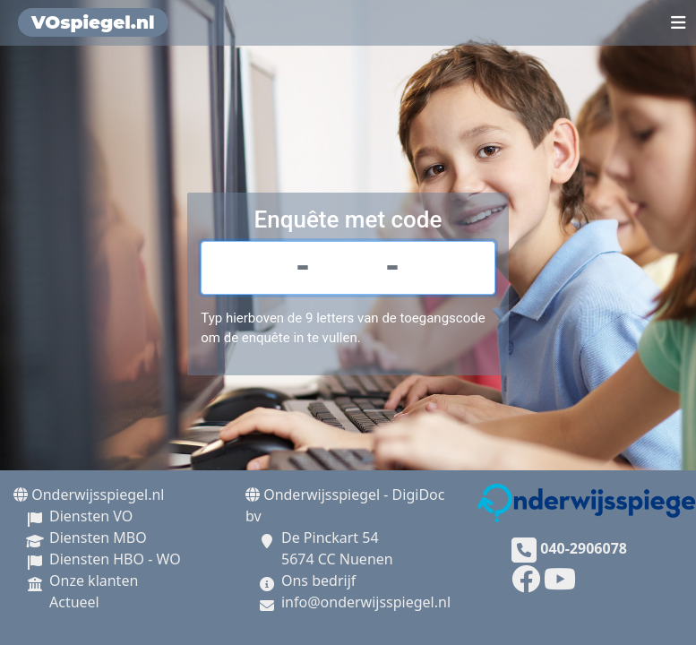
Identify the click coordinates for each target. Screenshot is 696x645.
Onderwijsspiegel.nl (88, 494)
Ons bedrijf (318, 580)
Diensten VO (91, 516)
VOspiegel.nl (93, 22)
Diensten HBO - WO (115, 559)
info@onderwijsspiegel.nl (366, 602)
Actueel (74, 602)
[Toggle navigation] (678, 22)
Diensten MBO (98, 537)
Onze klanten (93, 580)
